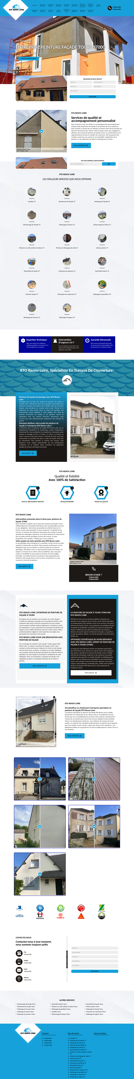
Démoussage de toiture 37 (74, 5)
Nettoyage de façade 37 (51, 5)
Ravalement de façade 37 (42, 5)
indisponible (117, 7)
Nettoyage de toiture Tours (25, 1012)
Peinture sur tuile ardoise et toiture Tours (64, 1006)
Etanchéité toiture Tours (59, 1004)
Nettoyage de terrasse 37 (82, 11)
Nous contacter (81, 145)
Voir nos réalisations (28, 58)
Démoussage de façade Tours (26, 1004)
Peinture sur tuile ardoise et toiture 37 (82, 5)
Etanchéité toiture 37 (50, 11)
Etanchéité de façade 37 (35, 11)
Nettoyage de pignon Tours (94, 1014)
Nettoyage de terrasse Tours (26, 1009)
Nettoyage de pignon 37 (90, 11)
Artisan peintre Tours (92, 1006)
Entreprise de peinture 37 (43, 11)
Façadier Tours (56, 1012)
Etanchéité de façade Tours (94, 1004)
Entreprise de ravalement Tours (96, 1012)
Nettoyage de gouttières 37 (75, 11)
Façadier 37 (34, 5)
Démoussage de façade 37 (58, 5)
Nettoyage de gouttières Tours (61, 1009)
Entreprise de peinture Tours (26, 1014)
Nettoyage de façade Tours (94, 1009)
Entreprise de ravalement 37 (66, 11)
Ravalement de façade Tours (26, 1006)
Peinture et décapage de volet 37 (90, 5)
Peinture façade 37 (58, 11)
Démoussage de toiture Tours (61, 1014)
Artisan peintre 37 (98, 5)
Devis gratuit (28, 453)
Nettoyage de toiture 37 (66, 5)
